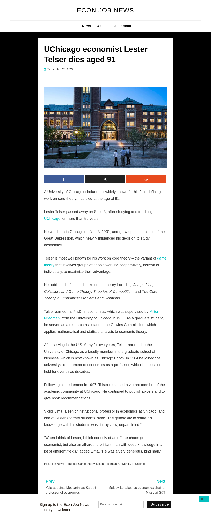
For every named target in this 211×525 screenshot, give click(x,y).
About (102, 26)
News (86, 26)
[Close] (204, 499)
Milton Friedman (106, 463)
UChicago (52, 218)
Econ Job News (105, 10)
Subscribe (123, 26)
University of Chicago (132, 463)
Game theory (86, 463)
